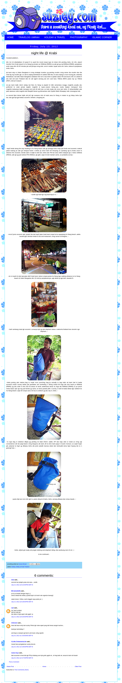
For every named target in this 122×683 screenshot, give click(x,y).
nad (12, 608)
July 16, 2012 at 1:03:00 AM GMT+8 (22, 635)
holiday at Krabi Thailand (22, 566)
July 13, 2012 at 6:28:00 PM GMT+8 (22, 602)
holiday (13, 566)
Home (44, 666)
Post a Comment (14, 662)
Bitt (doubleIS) (16, 591)
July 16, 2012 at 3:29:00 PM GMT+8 (22, 647)
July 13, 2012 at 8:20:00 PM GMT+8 (22, 617)
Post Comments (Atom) (21, 670)
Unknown (14, 623)
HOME (10, 37)
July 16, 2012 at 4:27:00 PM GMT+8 (22, 658)
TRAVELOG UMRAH (28, 37)
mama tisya (15, 653)
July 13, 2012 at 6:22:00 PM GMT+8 (22, 585)
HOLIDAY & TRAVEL (54, 37)
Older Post (78, 666)
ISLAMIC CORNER (102, 37)
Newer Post (10, 666)
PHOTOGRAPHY (79, 37)
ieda (12, 580)
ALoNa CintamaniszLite (18, 641)
